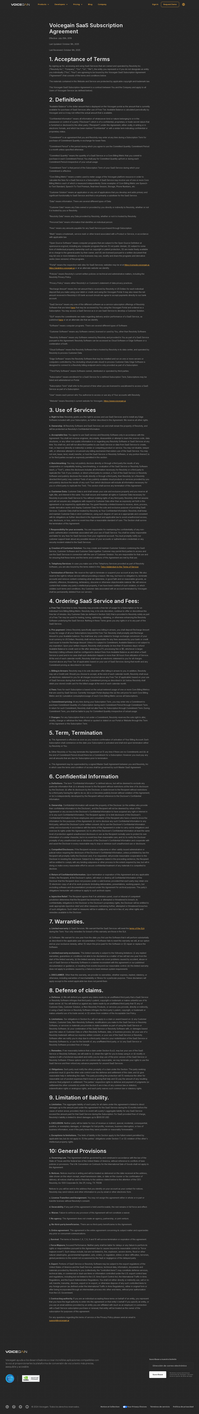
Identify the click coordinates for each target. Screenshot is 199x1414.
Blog (90, 4)
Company (102, 4)
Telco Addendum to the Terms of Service (119, 567)
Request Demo (170, 4)
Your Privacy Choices (135, 1407)
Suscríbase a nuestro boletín (162, 1359)
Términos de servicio (160, 1407)
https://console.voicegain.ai (136, 265)
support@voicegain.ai (59, 1320)
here (73, 307)
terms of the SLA (136, 928)
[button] (183, 4)
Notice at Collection (110, 1407)
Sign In (155, 4)
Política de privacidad (183, 1407)
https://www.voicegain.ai (115, 401)
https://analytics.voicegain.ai (62, 268)
